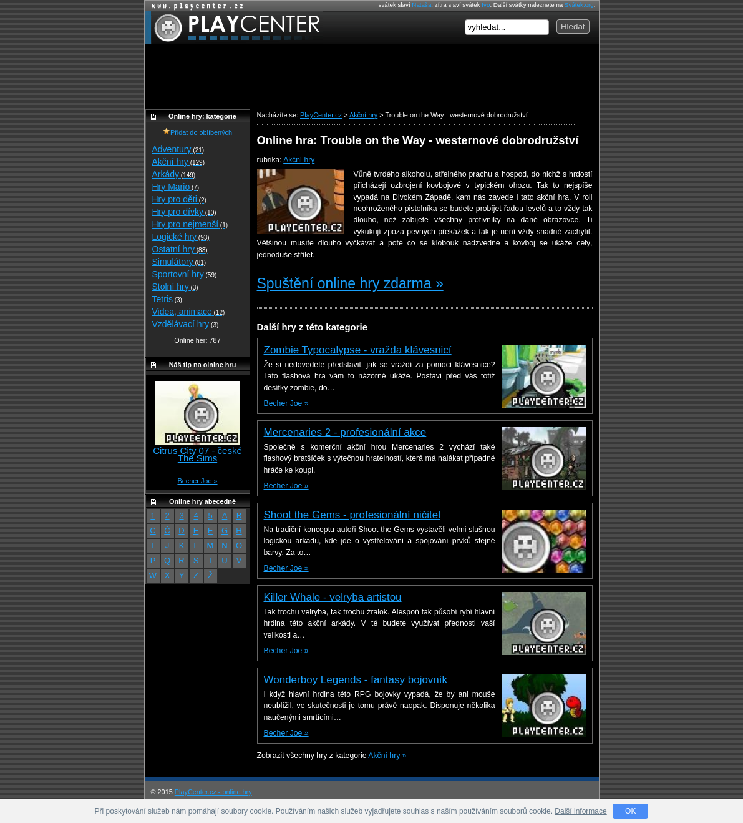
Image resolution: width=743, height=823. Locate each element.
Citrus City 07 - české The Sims (197, 454)
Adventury (178, 149)
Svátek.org (579, 4)
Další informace (580, 811)
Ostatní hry (180, 249)
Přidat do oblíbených (197, 132)
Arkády (174, 174)
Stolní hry (175, 287)
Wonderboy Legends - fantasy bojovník (356, 680)
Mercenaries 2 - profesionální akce (345, 432)
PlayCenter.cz (234, 27)
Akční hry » (387, 755)
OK (630, 811)
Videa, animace (188, 312)
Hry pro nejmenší (190, 224)
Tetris (167, 299)
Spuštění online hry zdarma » (350, 283)
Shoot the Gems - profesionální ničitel (352, 515)
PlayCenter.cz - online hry (213, 792)
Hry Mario (176, 187)
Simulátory (179, 262)
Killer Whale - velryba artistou (333, 597)
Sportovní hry (184, 274)
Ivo (486, 4)
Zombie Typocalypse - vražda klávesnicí (358, 350)
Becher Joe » (286, 403)
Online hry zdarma (195, 6)
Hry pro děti (179, 199)
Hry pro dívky (184, 212)
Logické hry (181, 237)
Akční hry (298, 159)
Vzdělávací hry (185, 324)
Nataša (421, 4)
